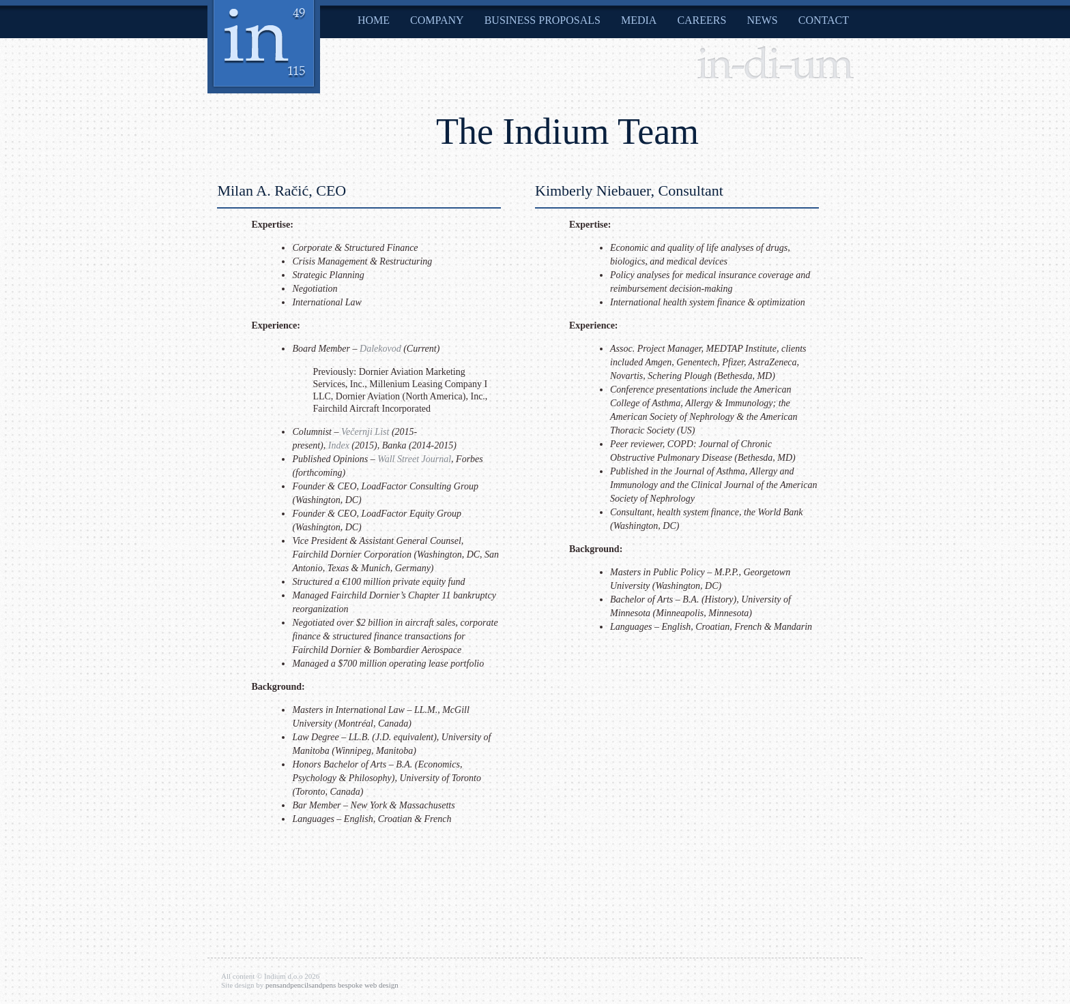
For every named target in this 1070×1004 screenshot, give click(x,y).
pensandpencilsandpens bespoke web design (332, 985)
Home (374, 20)
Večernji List (365, 432)
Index (338, 445)
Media (638, 20)
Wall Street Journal (414, 459)
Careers (701, 20)
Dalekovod (380, 349)
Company (437, 20)
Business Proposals (543, 20)
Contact (823, 20)
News (762, 20)
